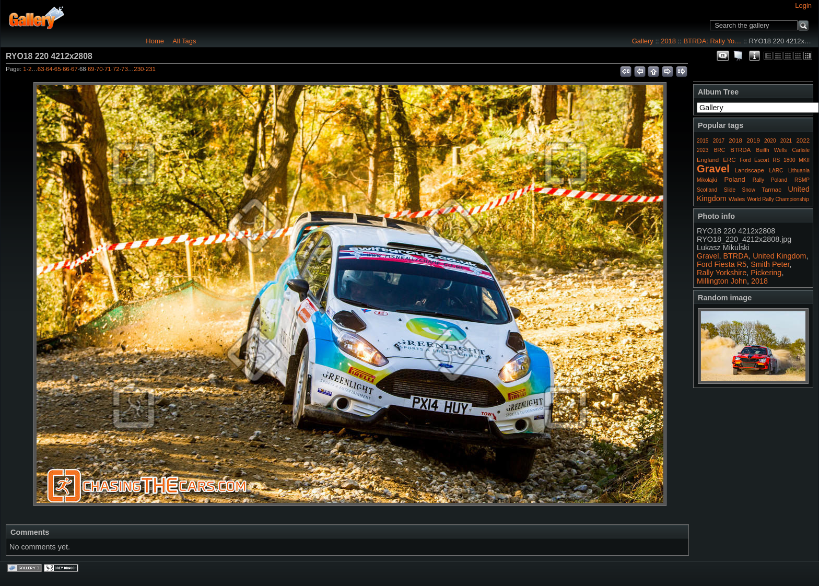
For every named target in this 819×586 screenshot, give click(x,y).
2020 (770, 141)
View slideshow (738, 56)
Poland (734, 179)
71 (107, 69)
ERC (729, 160)
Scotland (707, 190)
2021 (786, 141)
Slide (729, 190)
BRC (719, 150)
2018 (668, 41)
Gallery (642, 41)
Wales (737, 199)
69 (91, 69)
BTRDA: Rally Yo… (712, 41)
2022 (803, 140)
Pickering (766, 272)
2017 (718, 141)
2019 (753, 140)
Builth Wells (771, 150)
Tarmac (771, 189)
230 (139, 69)
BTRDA (740, 150)
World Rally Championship (778, 199)
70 (99, 69)
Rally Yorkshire (721, 272)
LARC (776, 170)
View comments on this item (723, 56)
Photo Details (754, 56)
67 (74, 69)
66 (66, 69)
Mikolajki (707, 180)
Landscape (749, 170)
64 (49, 69)
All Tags (184, 41)
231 (151, 69)
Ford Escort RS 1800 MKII (775, 160)
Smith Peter (770, 264)
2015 (702, 141)
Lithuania (799, 170)
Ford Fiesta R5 (721, 264)
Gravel (713, 168)
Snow (748, 190)
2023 (702, 150)
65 (57, 69)
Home (155, 41)
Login (803, 5)
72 (116, 69)
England (708, 160)
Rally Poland (770, 180)
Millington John (722, 281)
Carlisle (801, 150)
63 (41, 69)
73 (124, 69)
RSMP (802, 180)
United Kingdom (779, 256)
